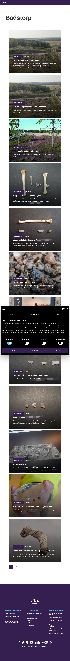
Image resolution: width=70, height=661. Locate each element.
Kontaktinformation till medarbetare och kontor (12, 622)
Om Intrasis (30, 620)
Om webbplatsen (32, 618)
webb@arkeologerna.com (34, 613)
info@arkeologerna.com (12, 616)
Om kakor (30, 623)
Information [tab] (35, 314)
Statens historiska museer (35, 646)
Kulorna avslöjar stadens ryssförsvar (56, 629)
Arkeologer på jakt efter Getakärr (56, 614)
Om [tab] (58, 314)
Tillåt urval (35, 350)
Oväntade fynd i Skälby (56, 633)
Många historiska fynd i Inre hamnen (56, 625)
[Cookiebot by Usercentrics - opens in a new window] (60, 309)
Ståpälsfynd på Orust (55, 617)
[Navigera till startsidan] (35, 603)
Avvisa (13, 350)
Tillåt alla (57, 350)
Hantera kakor (31, 625)
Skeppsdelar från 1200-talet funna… (56, 621)
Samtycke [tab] (12, 314)
